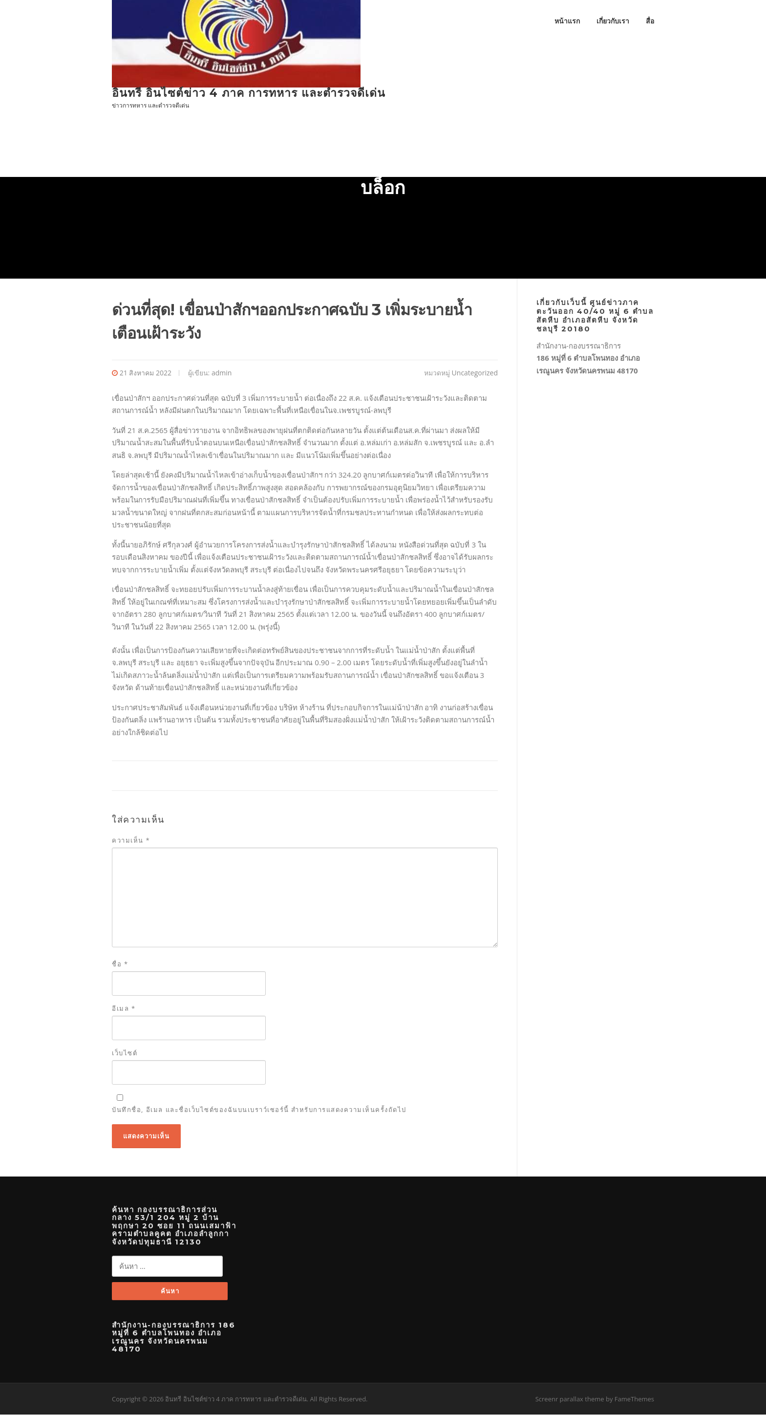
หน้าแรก (567, 20)
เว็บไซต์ (124, 1054)
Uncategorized (475, 374)
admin (222, 374)
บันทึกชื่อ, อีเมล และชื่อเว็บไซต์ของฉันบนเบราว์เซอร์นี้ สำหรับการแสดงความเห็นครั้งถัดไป (259, 1111)
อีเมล (124, 1009)
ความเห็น (131, 842)
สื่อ (650, 20)
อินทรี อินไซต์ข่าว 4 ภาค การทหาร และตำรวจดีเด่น (248, 93)
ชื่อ (120, 965)
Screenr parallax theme (569, 1401)
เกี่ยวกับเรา (612, 20)
